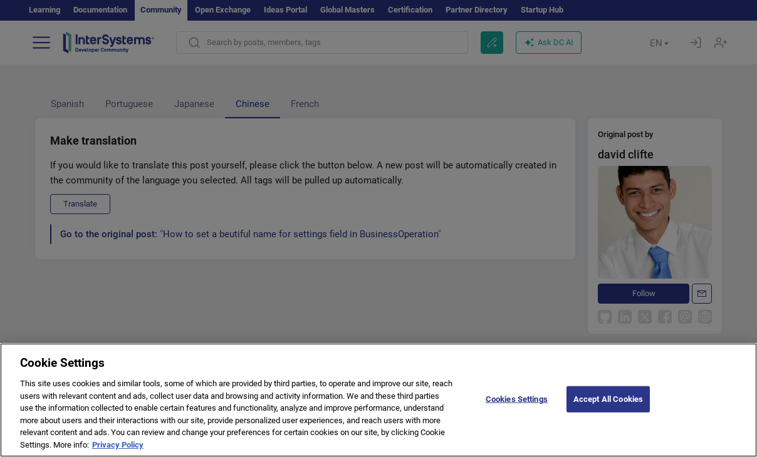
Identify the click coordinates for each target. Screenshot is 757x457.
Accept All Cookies (608, 401)
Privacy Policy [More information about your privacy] (118, 447)
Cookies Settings (517, 401)
